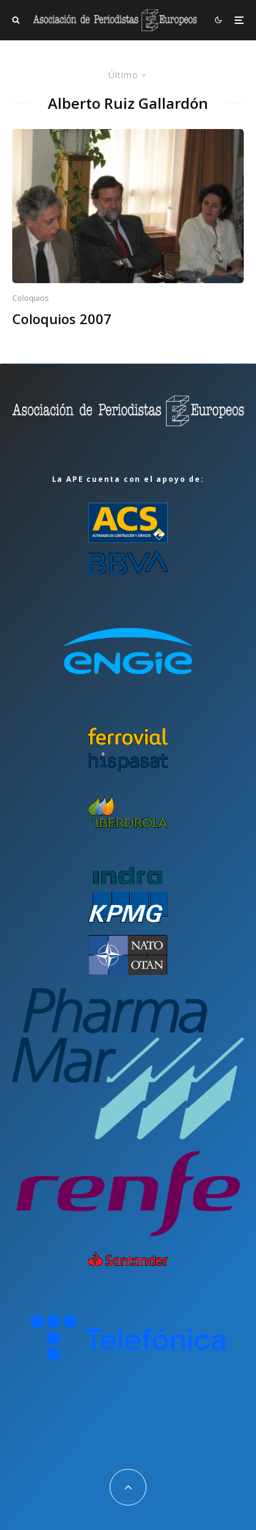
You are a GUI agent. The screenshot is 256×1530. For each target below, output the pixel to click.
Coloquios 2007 (61, 319)
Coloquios (30, 298)
